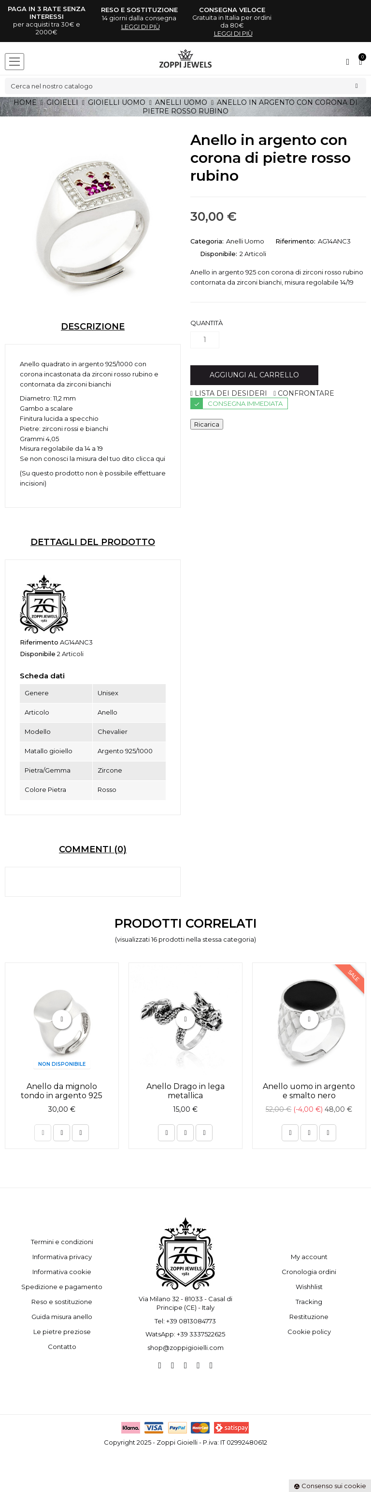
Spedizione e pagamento (61, 1287)
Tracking (309, 1302)
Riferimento (39, 642)
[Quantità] (204, 339)
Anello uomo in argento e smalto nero (309, 1091)
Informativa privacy (62, 1257)
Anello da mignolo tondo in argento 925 (61, 1091)
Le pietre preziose (62, 1331)
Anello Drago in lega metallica (185, 1091)
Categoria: (207, 241)
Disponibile (38, 654)
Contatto (62, 1346)
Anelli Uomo (245, 241)
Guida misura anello (61, 1316)
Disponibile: (218, 254)
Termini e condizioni (62, 1242)
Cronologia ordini (309, 1272)
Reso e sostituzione (61, 1302)
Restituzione (308, 1316)
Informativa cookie (61, 1272)
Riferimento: (295, 241)
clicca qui (150, 458)
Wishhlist (309, 1287)
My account (309, 1257)
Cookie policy (309, 1331)
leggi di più (140, 26)
